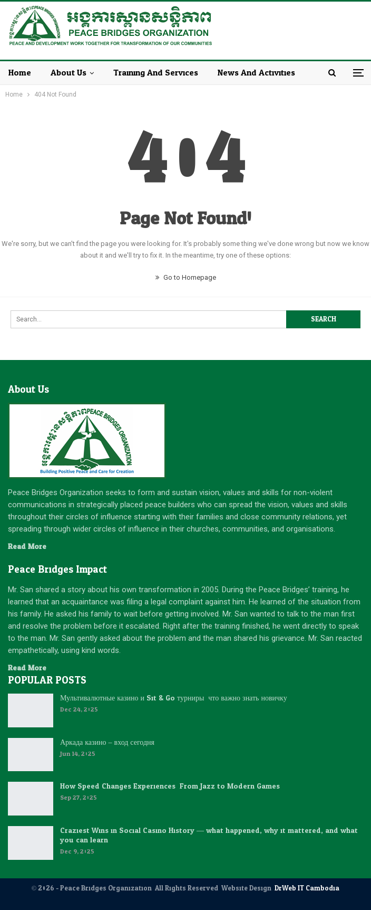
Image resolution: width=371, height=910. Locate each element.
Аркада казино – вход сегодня (107, 742)
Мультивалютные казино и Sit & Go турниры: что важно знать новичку (173, 698)
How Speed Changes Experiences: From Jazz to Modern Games (170, 786)
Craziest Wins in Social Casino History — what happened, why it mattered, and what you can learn (209, 835)
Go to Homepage (185, 277)
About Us (68, 72)
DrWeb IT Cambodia (307, 888)
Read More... (29, 546)
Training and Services (155, 72)
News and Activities (256, 72)
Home (19, 72)
